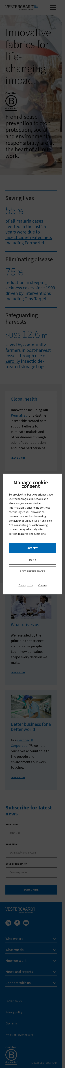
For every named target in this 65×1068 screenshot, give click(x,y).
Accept (32, 548)
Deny (32, 560)
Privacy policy (26, 585)
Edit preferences (32, 571)
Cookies (42, 585)
